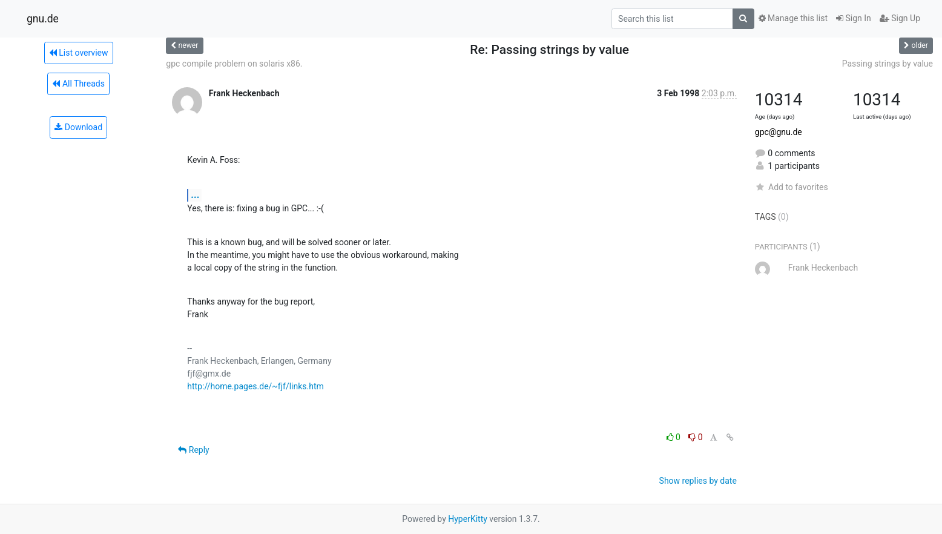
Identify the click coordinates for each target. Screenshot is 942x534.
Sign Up (900, 18)
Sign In (853, 18)
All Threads (78, 83)
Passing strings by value (887, 63)
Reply (193, 450)
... (195, 194)
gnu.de (43, 19)
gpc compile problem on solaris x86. (234, 63)
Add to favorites (791, 187)
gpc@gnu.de (778, 132)
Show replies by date (698, 481)
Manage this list (793, 18)
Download (78, 127)
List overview (78, 53)
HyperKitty (467, 519)
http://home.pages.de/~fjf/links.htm (255, 386)
